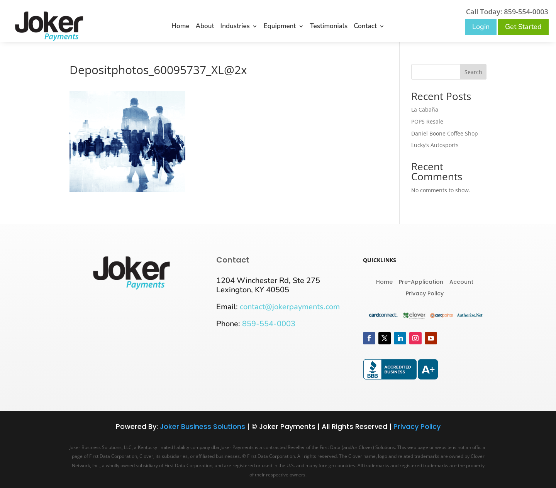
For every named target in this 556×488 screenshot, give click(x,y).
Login (481, 26)
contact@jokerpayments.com (290, 307)
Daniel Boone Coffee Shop (444, 133)
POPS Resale (427, 121)
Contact (365, 27)
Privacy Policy (425, 293)
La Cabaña (424, 109)
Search (473, 72)
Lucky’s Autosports (435, 145)
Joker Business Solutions (202, 426)
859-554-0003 (268, 324)
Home (180, 27)
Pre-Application (421, 281)
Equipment (280, 27)
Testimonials (329, 27)
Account (461, 281)
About (205, 27)
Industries (235, 27)
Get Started (523, 26)
